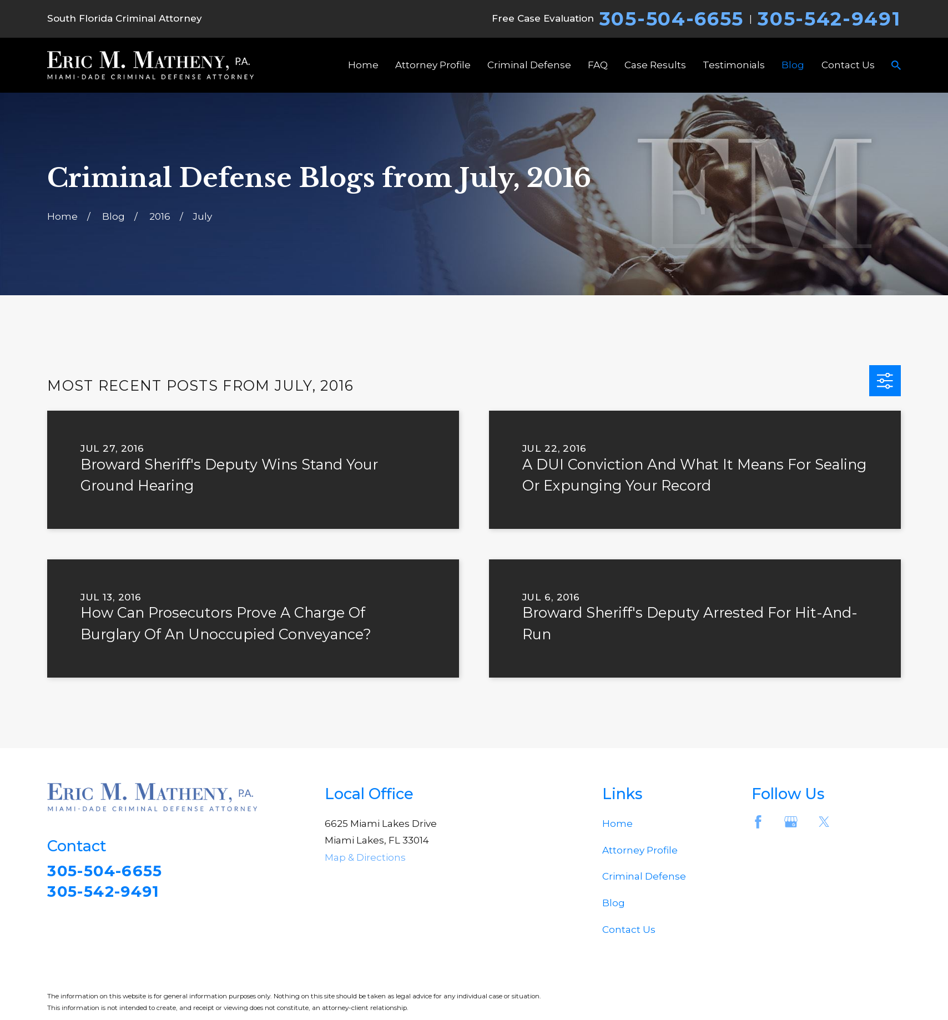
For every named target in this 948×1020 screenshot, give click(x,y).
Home (617, 823)
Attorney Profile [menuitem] (433, 64)
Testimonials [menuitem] (734, 64)
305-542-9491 (829, 18)
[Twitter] (824, 822)
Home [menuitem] (363, 64)
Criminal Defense (644, 876)
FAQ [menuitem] (598, 64)
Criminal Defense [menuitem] (529, 64)
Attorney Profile (640, 850)
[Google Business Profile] (791, 822)
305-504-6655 (671, 18)
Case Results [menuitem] (655, 64)
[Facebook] (758, 822)
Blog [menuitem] (792, 64)
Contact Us (628, 929)
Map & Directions (365, 857)
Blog (613, 902)
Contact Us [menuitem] (848, 64)
